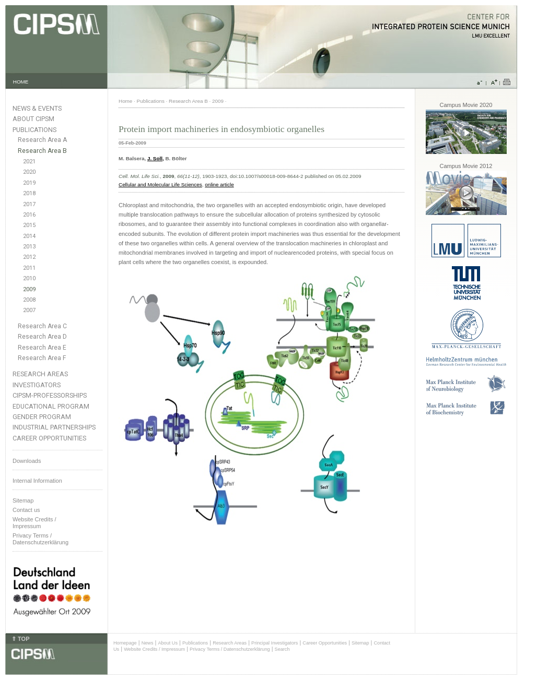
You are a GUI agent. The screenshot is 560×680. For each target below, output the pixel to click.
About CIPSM (33, 119)
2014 (29, 236)
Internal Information (37, 481)
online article (219, 184)
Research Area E (42, 347)
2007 (29, 310)
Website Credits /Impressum (34, 522)
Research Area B (42, 150)
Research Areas (40, 374)
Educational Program (51, 406)
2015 (29, 225)
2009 (29, 289)
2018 (29, 193)
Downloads (27, 461)
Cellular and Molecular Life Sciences (160, 184)
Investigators (37, 385)
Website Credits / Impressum (154, 649)
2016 (29, 214)
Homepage (125, 643)
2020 (29, 172)
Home (125, 101)
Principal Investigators (274, 643)
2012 (29, 257)
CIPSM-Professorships (50, 395)
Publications (34, 130)
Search (282, 649)
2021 (29, 161)
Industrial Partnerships (54, 427)
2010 (29, 278)
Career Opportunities (49, 438)
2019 (29, 183)
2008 (29, 299)
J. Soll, (155, 158)
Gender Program (42, 417)
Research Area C (42, 326)
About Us (168, 643)
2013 (29, 246)
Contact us (26, 510)
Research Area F (42, 358)
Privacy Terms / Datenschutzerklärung (40, 538)
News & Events (37, 108)
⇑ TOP (20, 639)
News (148, 643)
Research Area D (42, 336)
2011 (29, 268)
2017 (29, 204)
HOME (21, 82)
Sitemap (23, 500)
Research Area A (42, 140)
